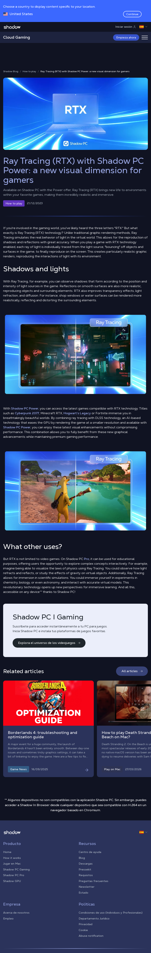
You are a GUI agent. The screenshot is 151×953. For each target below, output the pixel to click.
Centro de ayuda (90, 852)
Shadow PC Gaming (16, 869)
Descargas (86, 863)
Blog (82, 858)
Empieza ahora (126, 37)
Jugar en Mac (12, 863)
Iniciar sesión (125, 26)
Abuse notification (91, 936)
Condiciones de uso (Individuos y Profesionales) (111, 912)
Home (7, 852)
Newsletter (86, 886)
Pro (86, 559)
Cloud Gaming (16, 37)
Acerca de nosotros (16, 912)
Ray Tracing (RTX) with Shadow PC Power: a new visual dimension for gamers (85, 71)
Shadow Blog (10, 71)
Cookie (83, 930)
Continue (132, 14)
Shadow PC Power (24, 408)
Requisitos (86, 875)
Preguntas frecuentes (93, 881)
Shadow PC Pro (13, 875)
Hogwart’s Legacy (77, 413)
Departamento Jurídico (94, 918)
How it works (12, 858)
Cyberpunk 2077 (27, 413)
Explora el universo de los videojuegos (49, 643)
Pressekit (85, 869)
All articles (132, 671)
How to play (29, 71)
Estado (83, 892)
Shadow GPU (12, 881)
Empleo (8, 918)
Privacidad (85, 924)
